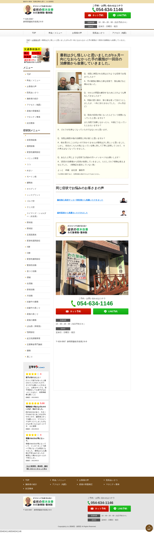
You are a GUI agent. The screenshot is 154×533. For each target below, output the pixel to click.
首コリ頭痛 (31, 271)
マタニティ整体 (33, 117)
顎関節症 (31, 332)
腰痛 (29, 351)
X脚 (28, 247)
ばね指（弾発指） (34, 326)
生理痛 (30, 283)
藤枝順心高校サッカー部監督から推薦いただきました (80, 200)
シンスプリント (33, 195)
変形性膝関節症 (33, 152)
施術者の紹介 (32, 99)
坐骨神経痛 (31, 140)
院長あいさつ (98, 33)
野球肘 (30, 228)
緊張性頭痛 (31, 265)
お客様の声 (77, 33)
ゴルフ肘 (31, 201)
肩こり (30, 357)
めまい (30, 170)
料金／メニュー (55, 33)
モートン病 (31, 177)
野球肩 (30, 222)
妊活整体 (31, 123)
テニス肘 (31, 207)
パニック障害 (32, 158)
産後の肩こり (32, 314)
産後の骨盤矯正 (33, 111)
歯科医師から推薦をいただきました (72, 213)
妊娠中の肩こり (33, 308)
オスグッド (31, 189)
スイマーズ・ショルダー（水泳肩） (36, 214)
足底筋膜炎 (31, 235)
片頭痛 (30, 296)
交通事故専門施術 (34, 344)
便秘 (29, 277)
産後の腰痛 (31, 320)
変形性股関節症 (33, 241)
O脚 (28, 253)
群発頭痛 (31, 290)
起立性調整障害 (33, 338)
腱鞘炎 (30, 183)
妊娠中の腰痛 (32, 302)
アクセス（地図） (120, 33)
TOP (34, 33)
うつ (29, 164)
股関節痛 (31, 146)
